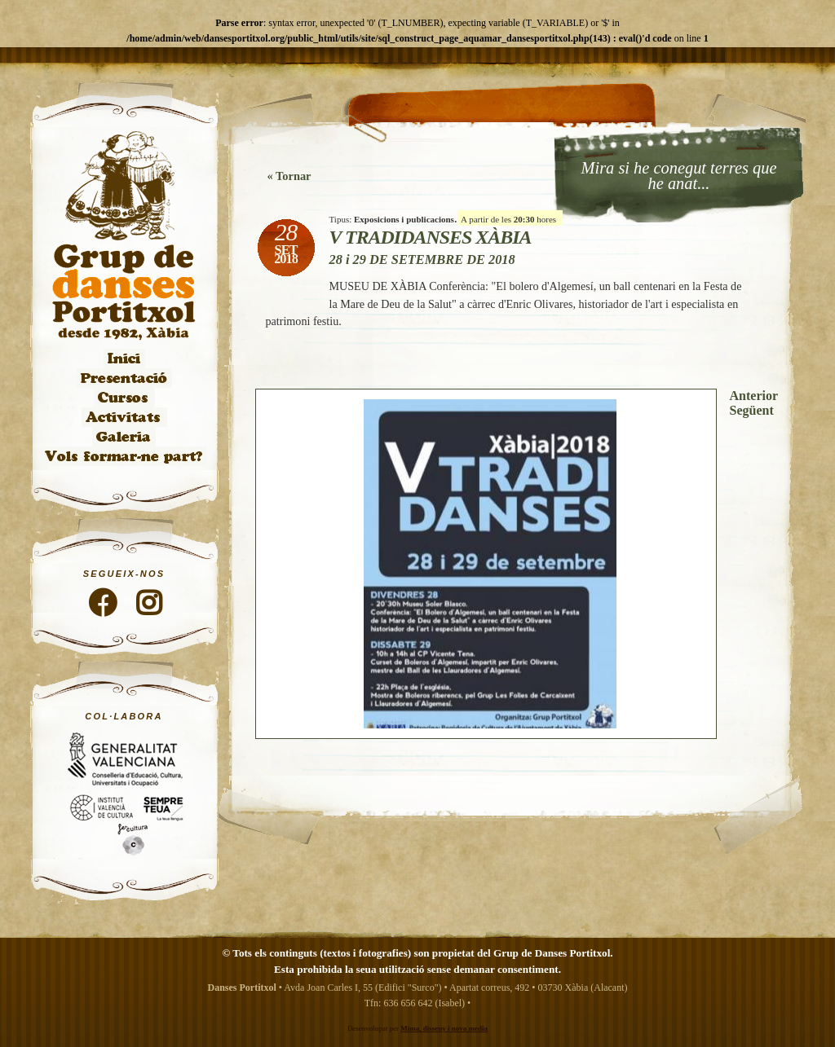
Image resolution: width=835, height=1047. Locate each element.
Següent (752, 410)
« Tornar (289, 176)
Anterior (754, 396)
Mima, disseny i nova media (444, 1028)
